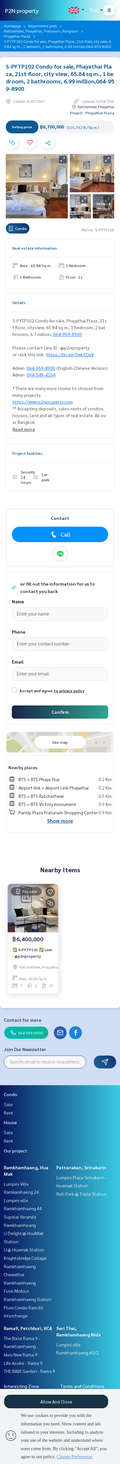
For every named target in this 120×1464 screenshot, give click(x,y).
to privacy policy (69, 690)
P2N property (22, 10)
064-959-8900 (67, 334)
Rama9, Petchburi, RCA (28, 1328)
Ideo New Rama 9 (20, 1354)
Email (17, 662)
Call (60, 534)
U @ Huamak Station (24, 1249)
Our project (15, 1150)
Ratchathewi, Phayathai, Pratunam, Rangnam (41, 30)
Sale (8, 1104)
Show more (60, 820)
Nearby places (22, 767)
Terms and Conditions (82, 1386)
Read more (23, 429)
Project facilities (27, 453)
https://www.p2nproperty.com (42, 402)
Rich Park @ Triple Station (81, 1194)
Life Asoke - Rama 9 (23, 1363)
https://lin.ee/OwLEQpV (70, 354)
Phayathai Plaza (17, 36)
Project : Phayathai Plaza (92, 112)
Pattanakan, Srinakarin (81, 1167)
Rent (8, 1112)
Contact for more (22, 1020)
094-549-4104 (41, 375)
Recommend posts (42, 25)
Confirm (60, 712)
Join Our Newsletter (25, 1049)
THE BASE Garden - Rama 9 (29, 1371)
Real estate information (34, 248)
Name (18, 601)
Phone (18, 632)
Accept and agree (36, 690)
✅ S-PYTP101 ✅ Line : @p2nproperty (32, 953)
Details (19, 302)
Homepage (12, 25)
